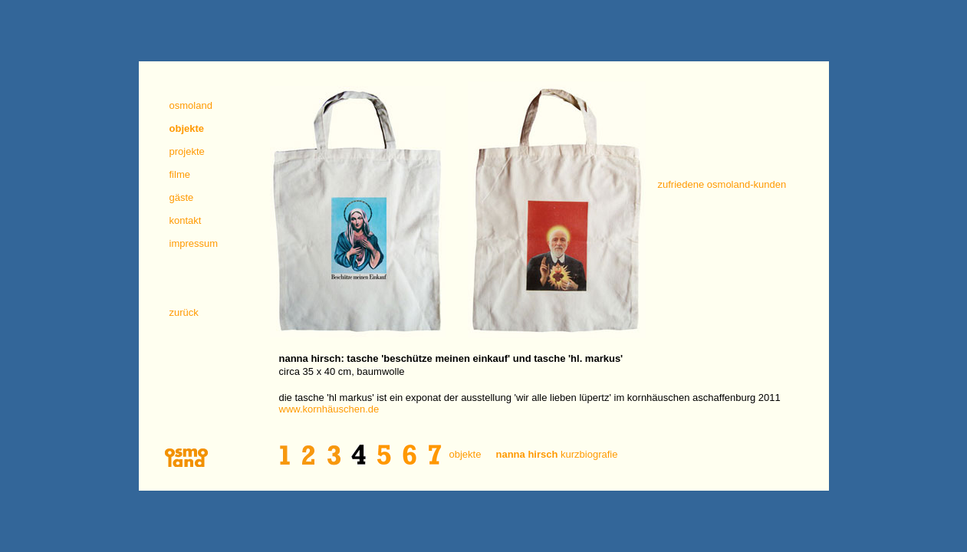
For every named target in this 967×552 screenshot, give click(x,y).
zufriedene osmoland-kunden (722, 184)
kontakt (185, 220)
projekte (187, 151)
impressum (194, 243)
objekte (465, 454)
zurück (184, 312)
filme (179, 174)
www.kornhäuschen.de (329, 409)
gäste (181, 197)
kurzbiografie (557, 454)
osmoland (190, 105)
